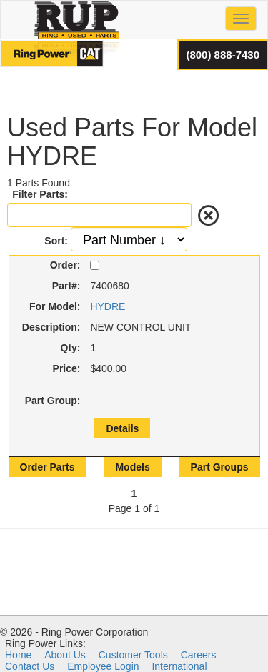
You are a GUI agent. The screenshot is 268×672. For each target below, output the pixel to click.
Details (122, 428)
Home (18, 655)
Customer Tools (133, 655)
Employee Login (103, 666)
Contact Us (29, 666)
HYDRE (107, 306)
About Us (65, 655)
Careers (199, 655)
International (179, 666)
